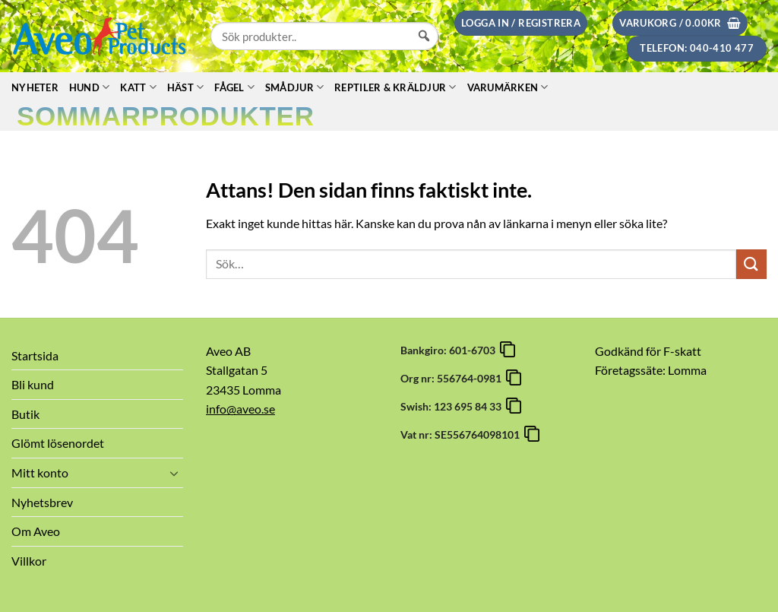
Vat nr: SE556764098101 (462, 434)
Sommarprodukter (166, 116)
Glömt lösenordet (57, 443)
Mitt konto (39, 472)
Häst (185, 87)
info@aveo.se (240, 408)
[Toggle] (174, 473)
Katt (138, 87)
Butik (25, 414)
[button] (520, 23)
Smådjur (294, 87)
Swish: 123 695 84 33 (453, 406)
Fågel (234, 87)
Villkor (28, 560)
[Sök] (424, 50)
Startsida (35, 355)
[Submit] (751, 264)
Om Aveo (35, 531)
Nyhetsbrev (42, 502)
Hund (89, 87)
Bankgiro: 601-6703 (450, 350)
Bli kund (32, 384)
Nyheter (35, 87)
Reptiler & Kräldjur (395, 87)
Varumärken (508, 87)
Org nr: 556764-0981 (453, 378)
